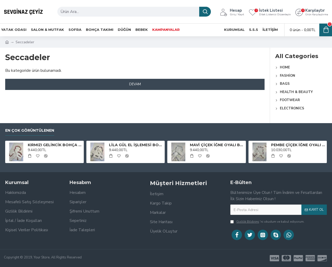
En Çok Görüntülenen (29, 130)
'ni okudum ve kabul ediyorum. (267, 221)
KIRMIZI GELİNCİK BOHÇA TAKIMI (55, 145)
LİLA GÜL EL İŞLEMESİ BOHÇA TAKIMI (136, 145)
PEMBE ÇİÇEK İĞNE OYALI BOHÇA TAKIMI (298, 145)
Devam (135, 84)
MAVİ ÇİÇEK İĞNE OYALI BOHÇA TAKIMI (217, 145)
